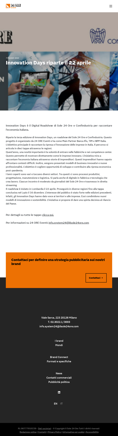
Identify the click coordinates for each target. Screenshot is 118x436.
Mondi (59, 345)
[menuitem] (55, 403)
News (59, 373)
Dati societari (44, 428)
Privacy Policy (54, 432)
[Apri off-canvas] (110, 6)
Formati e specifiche (59, 361)
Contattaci (94, 277)
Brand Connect (59, 357)
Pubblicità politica (59, 382)
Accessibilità (92, 432)
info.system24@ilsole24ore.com (69, 222)
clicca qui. (48, 215)
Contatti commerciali (59, 377)
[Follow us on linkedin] (59, 392)
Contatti (42, 432)
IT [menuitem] (61, 403)
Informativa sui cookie (73, 432)
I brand (59, 341)
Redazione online (28, 432)
